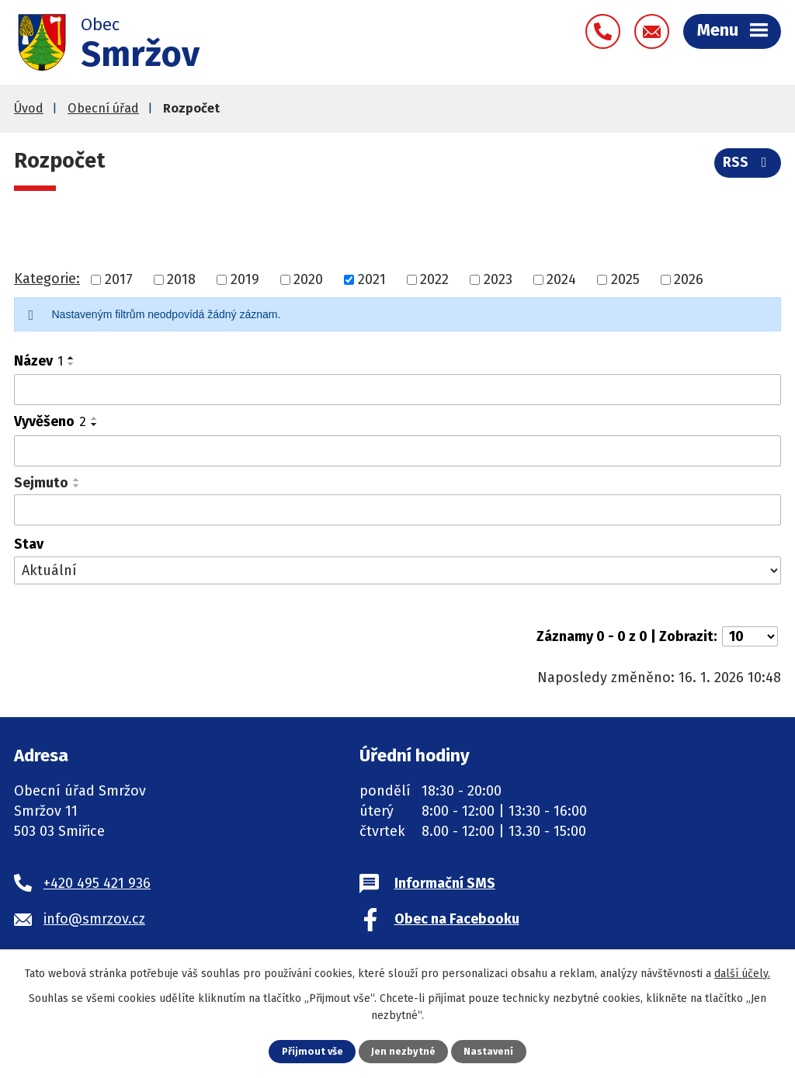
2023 (498, 279)
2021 (372, 279)
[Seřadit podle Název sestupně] (71, 364)
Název (38, 360)
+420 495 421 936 (97, 883)
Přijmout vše (312, 1051)
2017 (119, 279)
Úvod (28, 108)
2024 (561, 279)
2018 (181, 279)
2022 (434, 279)
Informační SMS (444, 883)
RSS (748, 162)
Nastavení (488, 1051)
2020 (308, 279)
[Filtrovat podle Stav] (397, 570)
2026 (688, 279)
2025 (625, 279)
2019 (245, 279)
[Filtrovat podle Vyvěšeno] (397, 450)
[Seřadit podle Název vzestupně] (71, 358)
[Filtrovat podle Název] (397, 389)
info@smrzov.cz (94, 918)
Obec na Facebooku (456, 918)
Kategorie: (47, 278)
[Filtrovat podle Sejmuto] (397, 509)
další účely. (742, 973)
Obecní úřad (103, 108)
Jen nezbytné (403, 1051)
